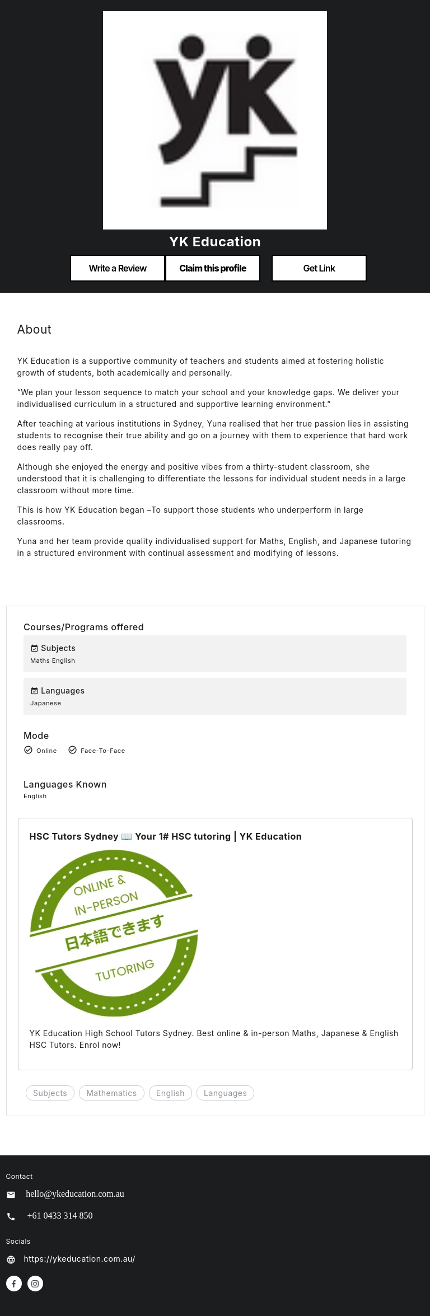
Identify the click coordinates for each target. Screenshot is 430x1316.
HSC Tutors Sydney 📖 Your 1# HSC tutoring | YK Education (166, 836)
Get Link (319, 268)
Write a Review (117, 268)
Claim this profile (212, 268)
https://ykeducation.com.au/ (79, 1258)
